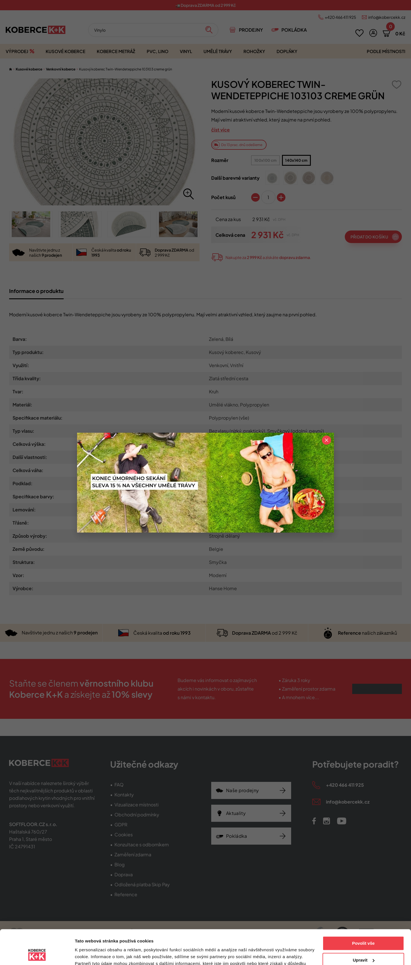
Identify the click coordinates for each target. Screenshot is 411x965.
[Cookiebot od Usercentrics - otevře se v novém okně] (37, 954)
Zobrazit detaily (91, 953)
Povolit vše (363, 911)
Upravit (363, 927)
